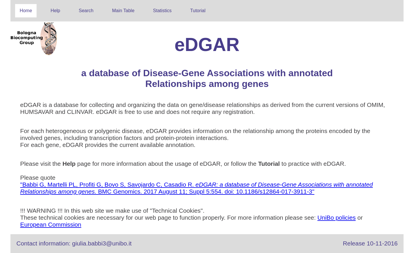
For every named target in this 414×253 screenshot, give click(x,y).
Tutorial (198, 10)
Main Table (123, 10)
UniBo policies (336, 217)
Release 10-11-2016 (370, 243)
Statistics (162, 10)
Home (26, 10)
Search (86, 10)
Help (55, 10)
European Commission (50, 224)
